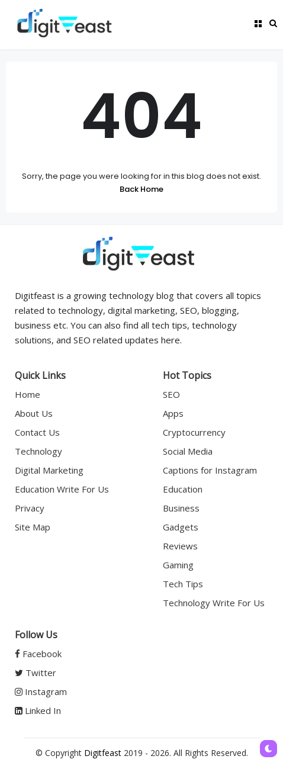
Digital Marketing (49, 470)
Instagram (41, 691)
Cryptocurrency (194, 432)
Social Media (188, 451)
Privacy (29, 508)
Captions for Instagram (210, 470)
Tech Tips (183, 584)
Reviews (180, 546)
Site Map (32, 527)
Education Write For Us (62, 489)
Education (182, 489)
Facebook (38, 654)
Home (27, 394)
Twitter (35, 672)
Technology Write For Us (214, 603)
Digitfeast (102, 752)
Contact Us (37, 432)
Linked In (38, 710)
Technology (38, 451)
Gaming (178, 565)
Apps (173, 413)
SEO (171, 394)
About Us (34, 413)
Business (181, 508)
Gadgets (180, 527)
